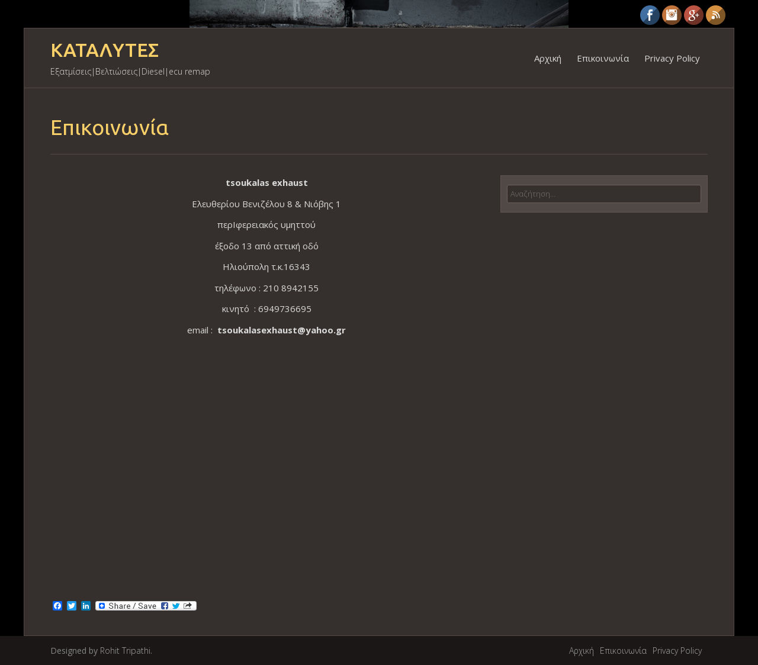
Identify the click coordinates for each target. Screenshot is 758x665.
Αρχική (547, 58)
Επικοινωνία (603, 58)
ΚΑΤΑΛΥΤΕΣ (104, 50)
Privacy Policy (672, 58)
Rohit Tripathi (125, 650)
